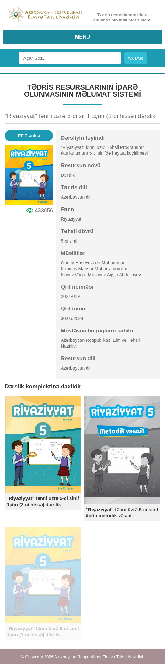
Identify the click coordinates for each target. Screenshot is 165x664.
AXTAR (135, 58)
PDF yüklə (29, 135)
